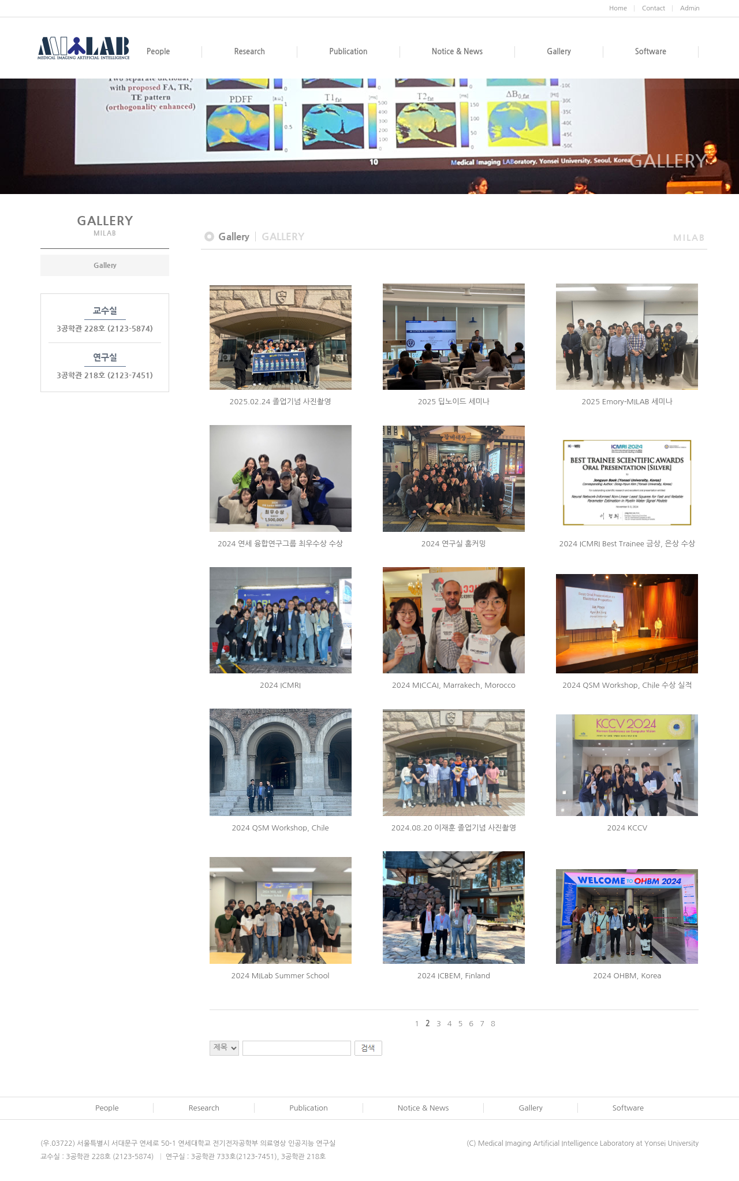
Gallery (105, 265)
